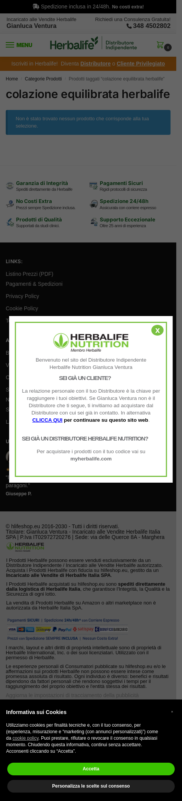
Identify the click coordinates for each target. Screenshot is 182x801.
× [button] (172, 711)
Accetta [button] (91, 769)
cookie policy (26, 738)
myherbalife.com (91, 459)
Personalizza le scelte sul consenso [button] (91, 786)
